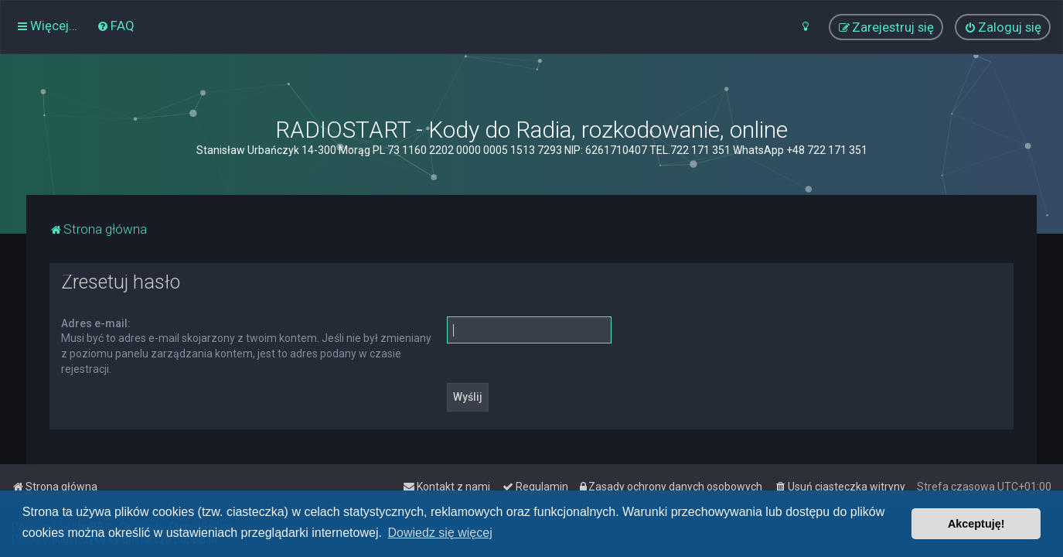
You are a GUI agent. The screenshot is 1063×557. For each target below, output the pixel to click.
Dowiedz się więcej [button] (440, 532)
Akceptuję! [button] (976, 524)
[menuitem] (115, 25)
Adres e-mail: (96, 323)
